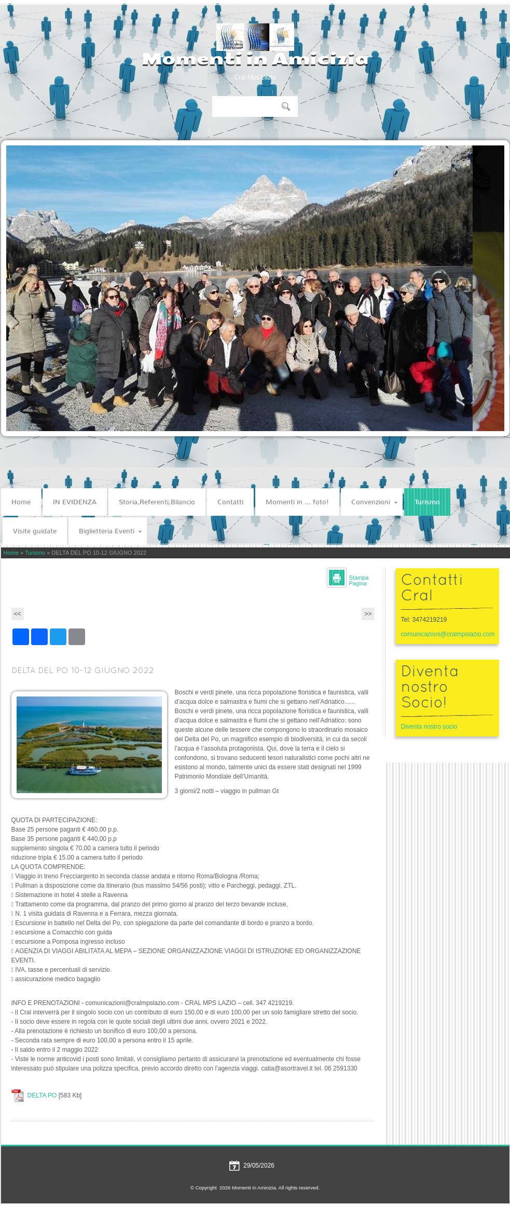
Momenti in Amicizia (255, 59)
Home (21, 502)
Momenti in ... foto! (297, 502)
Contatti (230, 502)
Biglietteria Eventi (110, 531)
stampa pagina (359, 580)
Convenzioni (374, 502)
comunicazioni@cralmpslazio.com (447, 634)
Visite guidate (35, 531)
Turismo (427, 502)
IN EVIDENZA (75, 502)
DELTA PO (42, 1095)
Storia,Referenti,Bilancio (157, 502)
